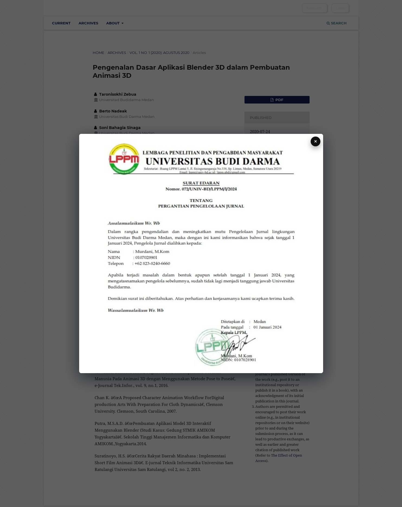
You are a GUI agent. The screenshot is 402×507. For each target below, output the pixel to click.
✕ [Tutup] (315, 141)
